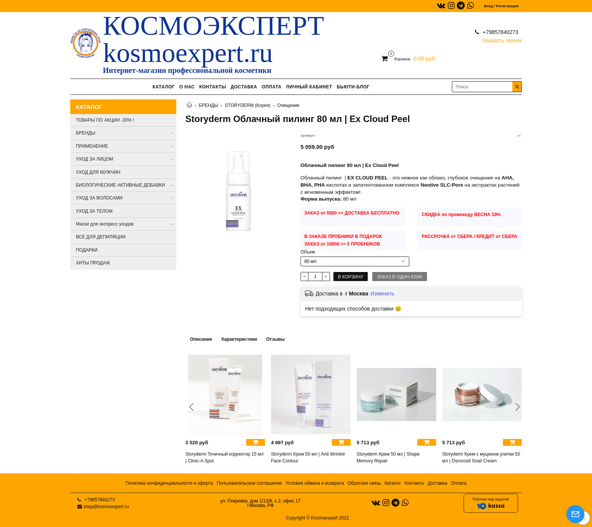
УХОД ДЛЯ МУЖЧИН (98, 172)
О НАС (187, 87)
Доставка (437, 483)
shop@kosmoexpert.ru (106, 506)
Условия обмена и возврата (315, 483)
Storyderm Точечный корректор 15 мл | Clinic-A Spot (224, 457)
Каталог (392, 483)
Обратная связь (364, 483)
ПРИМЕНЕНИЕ (92, 146)
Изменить (382, 294)
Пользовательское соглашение (249, 483)
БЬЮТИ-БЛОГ (353, 87)
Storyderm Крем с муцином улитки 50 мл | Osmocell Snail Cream (481, 457)
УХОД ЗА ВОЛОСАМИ (99, 198)
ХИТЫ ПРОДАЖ (93, 263)
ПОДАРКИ (86, 250)
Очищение (288, 105)
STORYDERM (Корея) (248, 105)
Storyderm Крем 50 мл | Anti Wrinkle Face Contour (308, 457)
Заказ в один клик (399, 277)
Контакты (414, 483)
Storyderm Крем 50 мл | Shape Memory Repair (388, 457)
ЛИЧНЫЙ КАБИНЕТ (309, 87)
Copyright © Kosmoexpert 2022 (317, 518)
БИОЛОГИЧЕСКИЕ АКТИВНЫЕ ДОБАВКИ (120, 185)
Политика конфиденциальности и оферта (169, 483)
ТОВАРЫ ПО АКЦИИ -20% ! (105, 120)
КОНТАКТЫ (212, 87)
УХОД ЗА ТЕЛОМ (94, 211)
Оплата (458, 483)
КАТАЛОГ (164, 87)
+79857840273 (499, 32)
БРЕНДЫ (208, 105)
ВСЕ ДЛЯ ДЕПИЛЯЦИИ (101, 237)
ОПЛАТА (272, 87)
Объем (308, 252)
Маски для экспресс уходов (105, 224)
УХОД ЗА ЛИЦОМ (94, 159)
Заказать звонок (502, 38)
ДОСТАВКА (244, 87)
